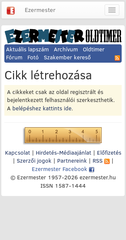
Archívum (66, 49)
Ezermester (40, 10)
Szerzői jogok (34, 160)
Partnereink (72, 160)
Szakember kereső (67, 57)
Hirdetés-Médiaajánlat (63, 152)
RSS (101, 160)
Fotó (33, 57)
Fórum (14, 57)
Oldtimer (94, 49)
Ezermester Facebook (63, 169)
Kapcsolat (17, 152)
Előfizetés (109, 152)
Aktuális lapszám (27, 49)
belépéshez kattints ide (42, 108)
